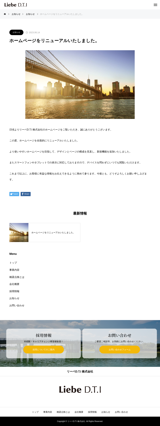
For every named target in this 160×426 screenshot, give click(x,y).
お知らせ (16, 32)
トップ (13, 262)
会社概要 (14, 284)
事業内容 (14, 270)
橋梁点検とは (16, 277)
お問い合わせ (16, 305)
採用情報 (14, 291)
